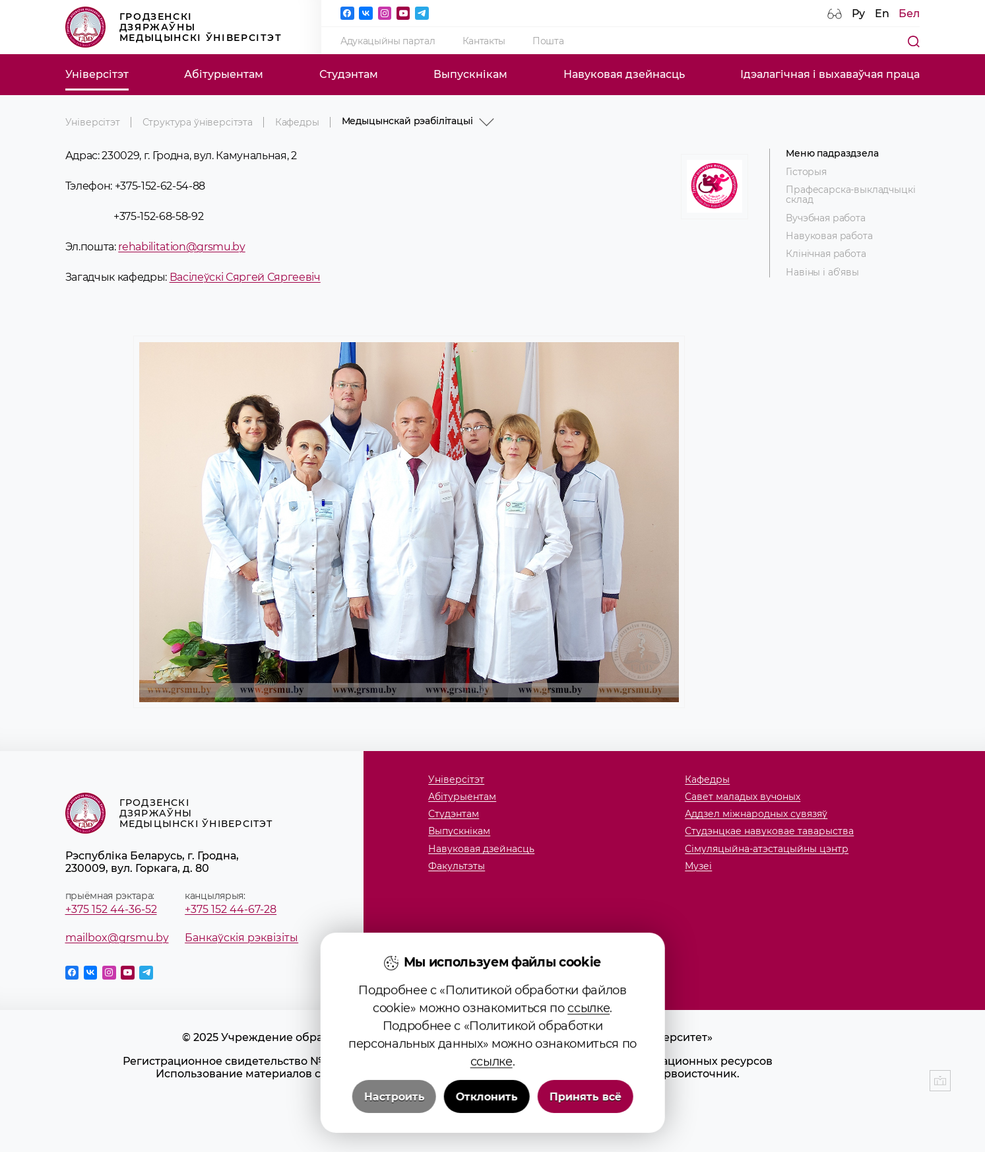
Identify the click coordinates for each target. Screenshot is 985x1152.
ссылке (588, 1095)
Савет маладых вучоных (742, 797)
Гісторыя (806, 172)
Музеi (698, 866)
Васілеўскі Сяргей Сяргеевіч (245, 276)
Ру (858, 13)
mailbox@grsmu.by (117, 937)
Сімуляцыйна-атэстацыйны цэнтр (766, 849)
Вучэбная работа (826, 218)
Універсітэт (97, 74)
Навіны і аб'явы (822, 272)
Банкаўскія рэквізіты (241, 937)
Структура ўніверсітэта (198, 122)
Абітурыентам (223, 74)
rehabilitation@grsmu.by (181, 246)
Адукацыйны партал (387, 41)
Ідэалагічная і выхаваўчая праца (830, 74)
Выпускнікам (470, 74)
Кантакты (483, 41)
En (882, 13)
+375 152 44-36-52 (111, 909)
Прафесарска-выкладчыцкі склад (850, 195)
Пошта (547, 41)
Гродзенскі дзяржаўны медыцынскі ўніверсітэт (173, 27)
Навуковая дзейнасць (624, 74)
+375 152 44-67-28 (230, 909)
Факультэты (456, 866)
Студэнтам (348, 74)
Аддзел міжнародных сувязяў (756, 814)
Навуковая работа (829, 236)
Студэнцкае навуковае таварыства (769, 831)
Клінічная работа (826, 254)
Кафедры (297, 122)
